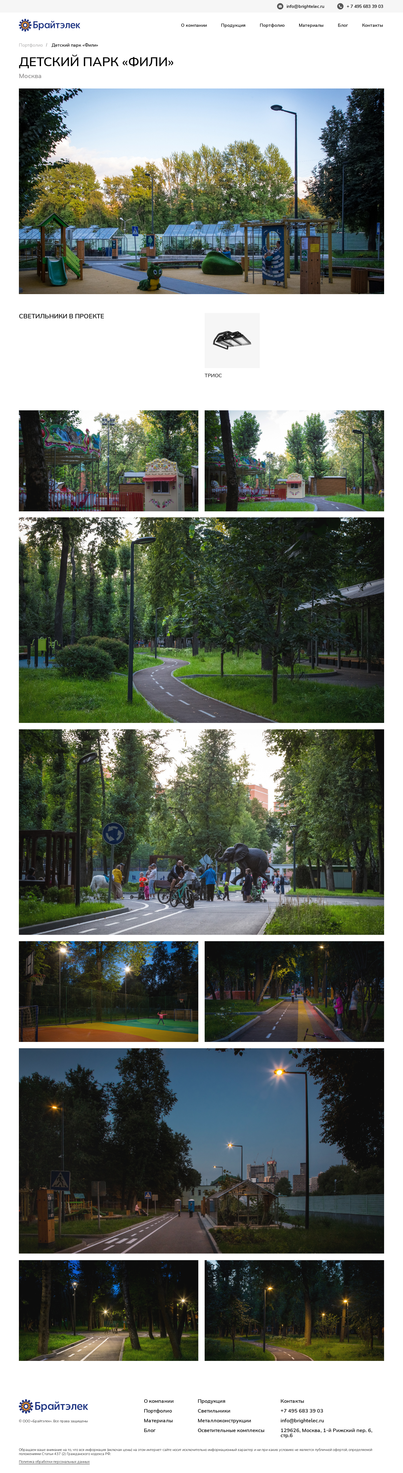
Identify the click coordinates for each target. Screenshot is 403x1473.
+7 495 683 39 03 (302, 1411)
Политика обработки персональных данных (54, 1461)
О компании (194, 25)
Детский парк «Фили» (75, 45)
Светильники (214, 1411)
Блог (343, 25)
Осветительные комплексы (231, 1430)
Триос (213, 375)
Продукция (233, 25)
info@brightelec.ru (302, 1420)
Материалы (311, 25)
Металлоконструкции (224, 1420)
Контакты (372, 25)
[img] (232, 340)
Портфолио (272, 25)
